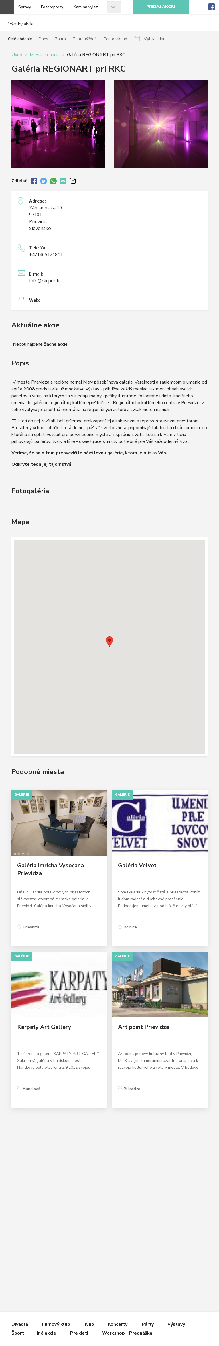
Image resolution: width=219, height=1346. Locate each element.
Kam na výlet (86, 7)
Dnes (43, 39)
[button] (109, 641)
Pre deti (79, 1333)
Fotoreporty (52, 7)
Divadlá (19, 1324)
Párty (148, 1324)
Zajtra (60, 39)
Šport (17, 1333)
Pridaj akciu (160, 6)
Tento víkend (115, 39)
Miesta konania (45, 55)
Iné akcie (46, 1333)
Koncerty (117, 1324)
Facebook (211, 6)
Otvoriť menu (7, 7)
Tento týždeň (85, 39)
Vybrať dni (154, 38)
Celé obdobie (20, 39)
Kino (89, 1324)
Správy (24, 7)
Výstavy (176, 1324)
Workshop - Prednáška (127, 1333)
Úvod (16, 55)
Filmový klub (56, 1324)
